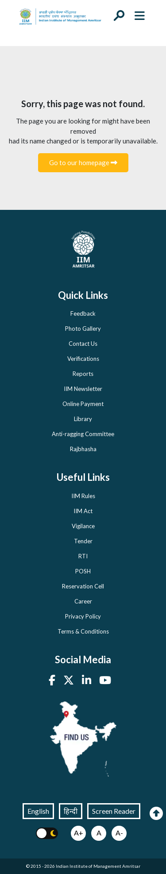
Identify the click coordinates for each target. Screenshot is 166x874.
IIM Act (83, 510)
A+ (78, 832)
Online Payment (83, 403)
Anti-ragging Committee (83, 433)
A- (119, 832)
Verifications (83, 358)
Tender (83, 541)
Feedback (83, 313)
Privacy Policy (83, 616)
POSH (83, 571)
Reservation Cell (83, 586)
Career (83, 601)
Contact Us (83, 343)
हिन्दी (70, 811)
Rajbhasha (83, 448)
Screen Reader (113, 811)
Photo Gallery (83, 328)
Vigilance (83, 526)
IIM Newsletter (83, 388)
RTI (83, 556)
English (38, 811)
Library (83, 418)
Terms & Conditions (83, 631)
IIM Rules (83, 495)
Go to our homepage (83, 162)
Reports (83, 373)
